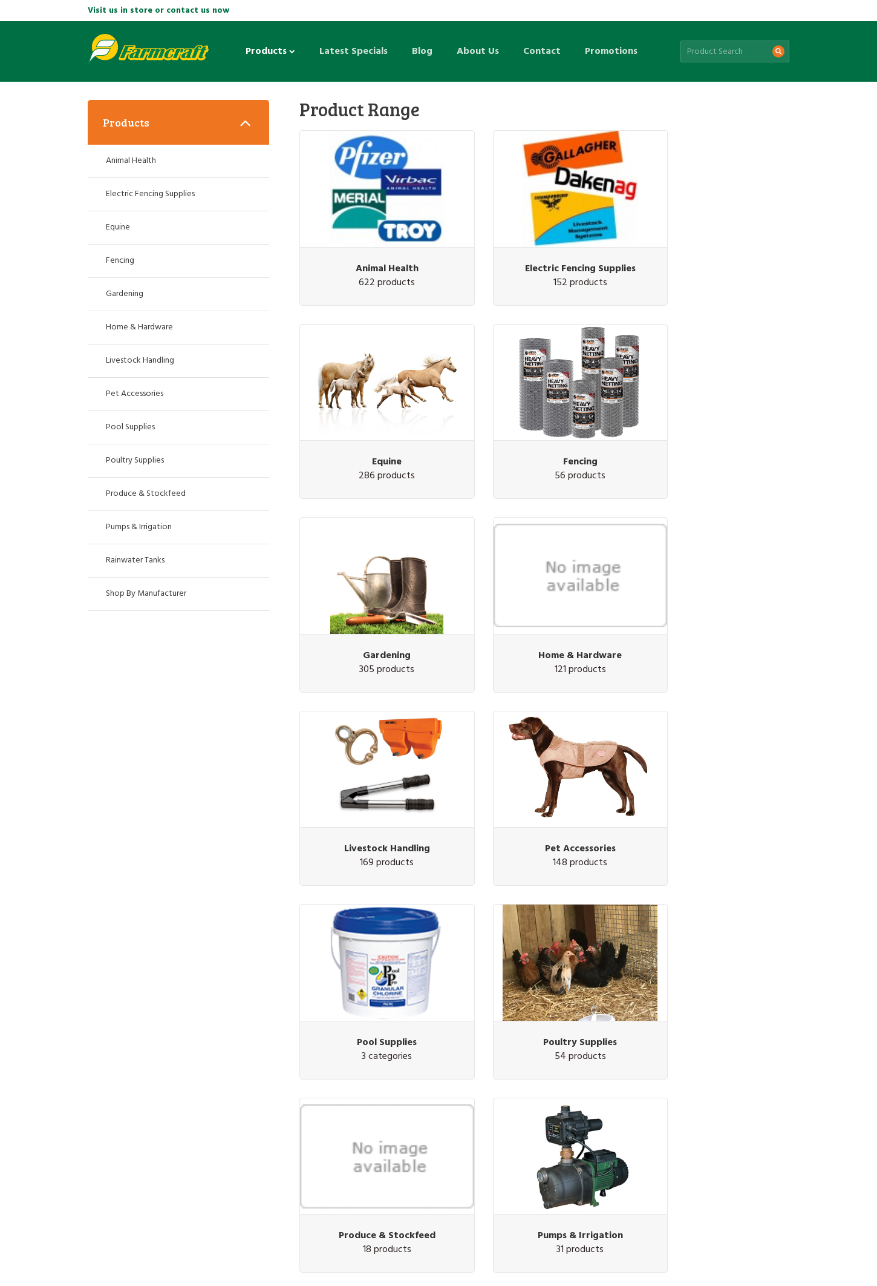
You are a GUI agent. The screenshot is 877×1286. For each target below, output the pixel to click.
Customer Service (119, 1232)
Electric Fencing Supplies (544, 252)
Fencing (374, 430)
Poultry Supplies (375, 785)
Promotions (611, 51)
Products (270, 51)
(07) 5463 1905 (417, 1134)
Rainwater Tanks (375, 963)
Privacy (213, 1232)
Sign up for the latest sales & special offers (422, 1062)
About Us (478, 51)
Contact (542, 51)
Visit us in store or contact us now (158, 11)
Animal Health (375, 252)
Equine (713, 252)
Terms (244, 1232)
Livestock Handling (375, 608)
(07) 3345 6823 (275, 1134)
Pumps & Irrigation (713, 785)
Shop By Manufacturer (146, 594)
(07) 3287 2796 (131, 1134)
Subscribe (755, 1063)
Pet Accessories (544, 608)
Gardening (544, 430)
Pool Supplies (713, 608)
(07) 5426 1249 (703, 1134)
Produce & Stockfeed (544, 785)
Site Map (175, 1232)
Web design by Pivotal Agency (176, 1263)
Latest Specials (353, 51)
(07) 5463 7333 (560, 1134)
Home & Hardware (713, 430)
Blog (422, 51)
